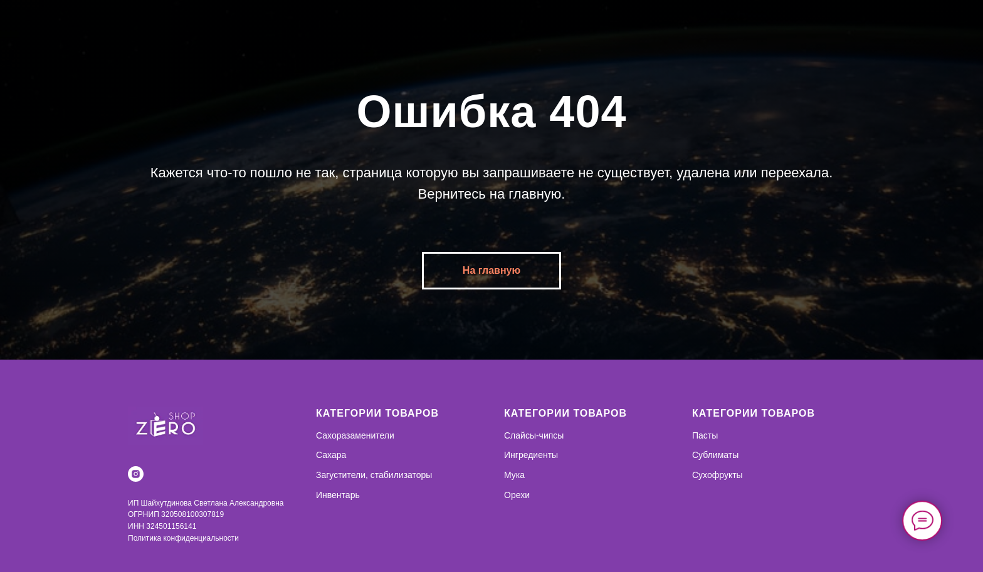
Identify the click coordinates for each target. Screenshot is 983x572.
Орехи (517, 495)
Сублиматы (715, 455)
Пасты (705, 435)
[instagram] (136, 474)
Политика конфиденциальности (183, 538)
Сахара (331, 455)
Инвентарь (338, 495)
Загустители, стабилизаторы (374, 475)
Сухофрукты (717, 475)
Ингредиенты (531, 455)
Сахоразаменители (355, 435)
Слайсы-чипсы (534, 435)
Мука (514, 475)
